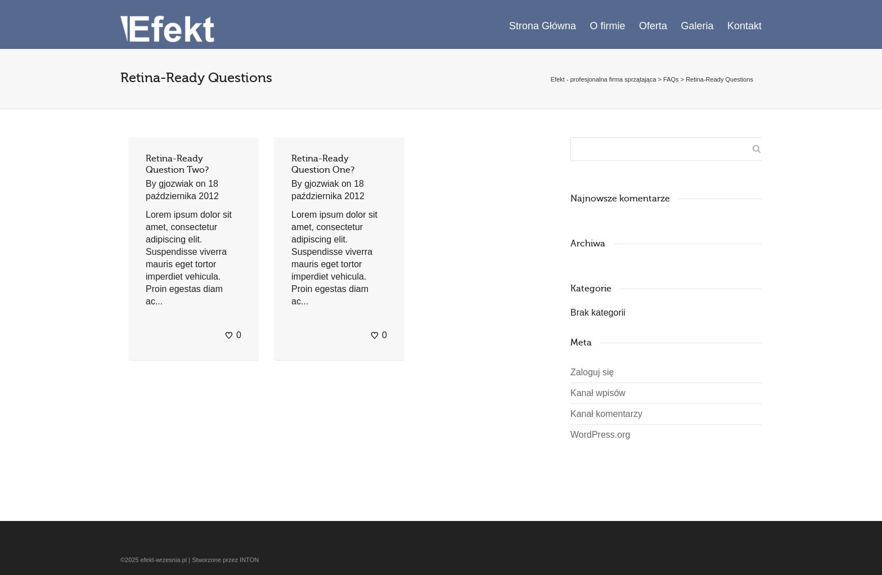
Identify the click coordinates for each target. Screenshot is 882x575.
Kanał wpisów (598, 393)
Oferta (653, 26)
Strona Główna (542, 26)
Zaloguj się (592, 372)
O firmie (608, 26)
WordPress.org (600, 434)
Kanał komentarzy (606, 414)
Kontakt (744, 26)
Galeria (697, 26)
